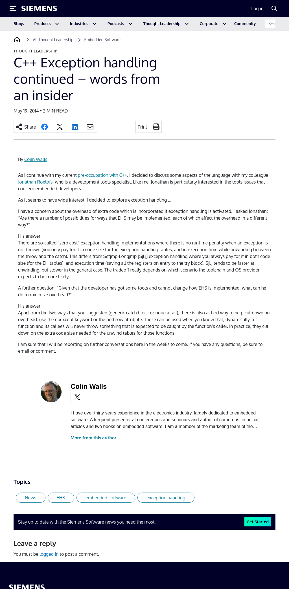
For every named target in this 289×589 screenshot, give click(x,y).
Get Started (258, 521)
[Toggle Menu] (13, 8)
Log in (257, 8)
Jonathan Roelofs (35, 182)
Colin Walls (35, 159)
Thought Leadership (162, 23)
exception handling (165, 497)
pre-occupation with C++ (102, 175)
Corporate (209, 23)
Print (142, 127)
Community (245, 23)
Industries (79, 23)
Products (42, 23)
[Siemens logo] (39, 8)
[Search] (274, 8)
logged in (49, 554)
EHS (61, 497)
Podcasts (116, 23)
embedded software (106, 497)
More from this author (93, 437)
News (30, 497)
